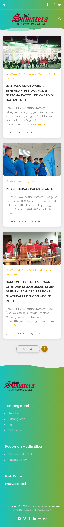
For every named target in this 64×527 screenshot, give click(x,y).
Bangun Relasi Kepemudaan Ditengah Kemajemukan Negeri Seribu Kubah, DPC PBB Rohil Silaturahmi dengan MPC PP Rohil (30, 291)
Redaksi (13, 413)
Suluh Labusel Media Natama (33, 510)
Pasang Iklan (16, 419)
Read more (38, 124)
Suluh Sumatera (37, 506)
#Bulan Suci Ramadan (22, 74)
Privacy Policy (17, 460)
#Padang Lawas (27, 181)
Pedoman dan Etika (21, 454)
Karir (11, 425)
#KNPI (13, 181)
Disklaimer (15, 430)
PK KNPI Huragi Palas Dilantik (30, 189)
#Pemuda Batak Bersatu (23, 270)
